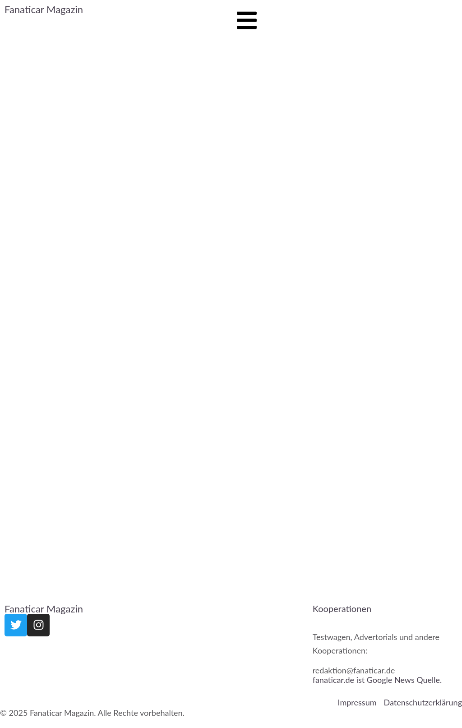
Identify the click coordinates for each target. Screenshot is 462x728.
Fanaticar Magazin (44, 9)
